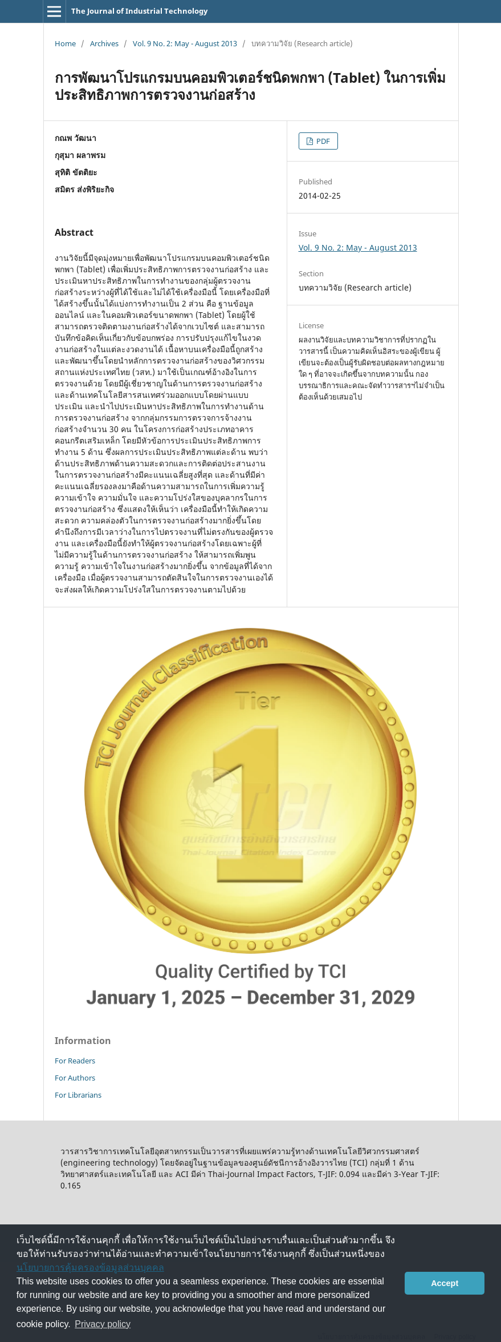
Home (65, 43)
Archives (104, 43)
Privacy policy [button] (103, 1324)
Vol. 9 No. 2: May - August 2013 (185, 43)
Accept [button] (444, 1283)
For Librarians (78, 1095)
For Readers (75, 1060)
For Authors (75, 1078)
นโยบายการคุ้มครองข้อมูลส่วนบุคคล (90, 1267)
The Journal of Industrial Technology (139, 11)
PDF (322, 141)
